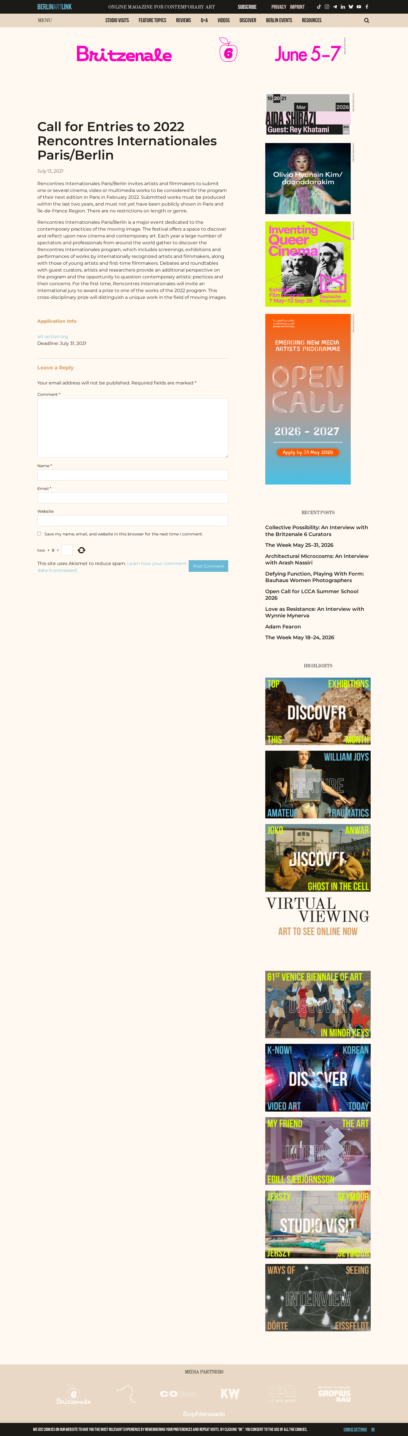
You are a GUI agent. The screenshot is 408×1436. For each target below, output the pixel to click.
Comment (48, 394)
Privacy (279, 7)
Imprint (297, 7)
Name (44, 465)
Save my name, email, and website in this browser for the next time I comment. (123, 534)
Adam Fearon (283, 627)
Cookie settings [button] (355, 1429)
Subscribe (247, 7)
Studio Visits (117, 20)
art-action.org (52, 336)
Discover (248, 20)
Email (44, 488)
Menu (45, 20)
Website (45, 511)
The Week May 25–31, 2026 (299, 545)
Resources (311, 20)
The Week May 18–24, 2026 (299, 637)
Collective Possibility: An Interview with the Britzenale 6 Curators (316, 530)
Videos (224, 20)
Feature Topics (152, 20)
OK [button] (373, 1429)
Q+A (204, 20)
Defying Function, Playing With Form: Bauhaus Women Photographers (314, 577)
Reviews (183, 20)
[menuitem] (117, 23)
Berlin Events (279, 20)
